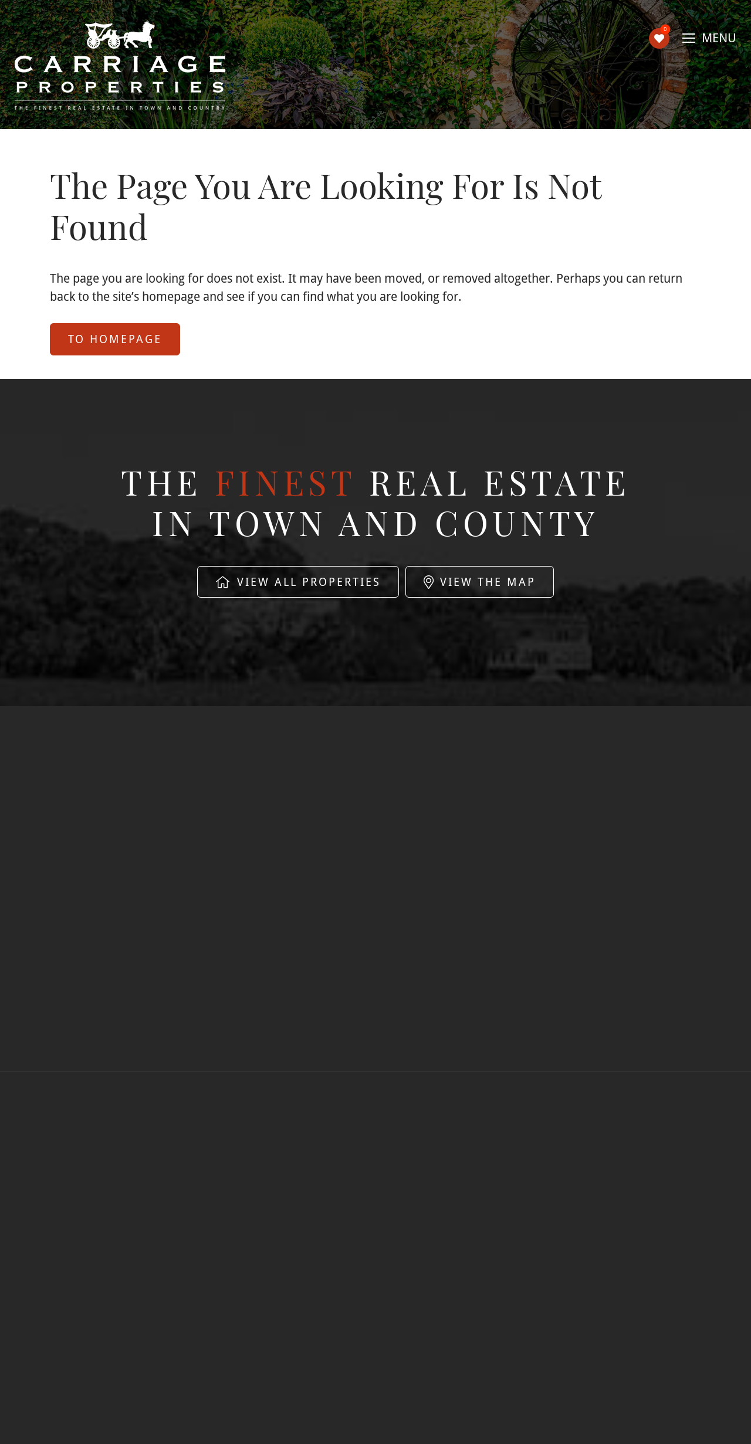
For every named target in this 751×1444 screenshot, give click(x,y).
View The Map (480, 581)
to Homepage (115, 338)
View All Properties (298, 581)
